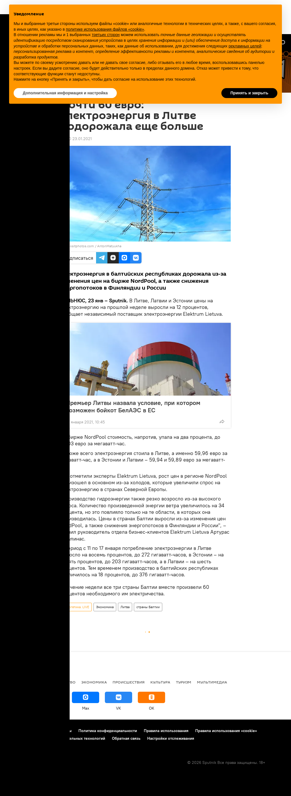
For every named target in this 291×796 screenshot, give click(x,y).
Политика (37, 682)
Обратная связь (126, 738)
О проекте (15, 730)
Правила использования (166, 730)
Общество (64, 682)
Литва (125, 607)
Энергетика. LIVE (76, 607)
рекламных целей (244, 46)
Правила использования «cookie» (226, 730)
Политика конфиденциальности (107, 730)
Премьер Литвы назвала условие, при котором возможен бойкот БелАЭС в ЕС (133, 406)
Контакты (63, 730)
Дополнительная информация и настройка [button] (65, 93)
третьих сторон (106, 34)
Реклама (39, 730)
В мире (13, 682)
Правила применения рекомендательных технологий (55, 738)
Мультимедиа (212, 682)
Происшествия (129, 682)
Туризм (183, 682)
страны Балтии (148, 607)
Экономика (105, 607)
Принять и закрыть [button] (249, 93)
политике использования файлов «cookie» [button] (105, 29)
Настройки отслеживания (170, 738)
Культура (160, 682)
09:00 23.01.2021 (76, 138)
